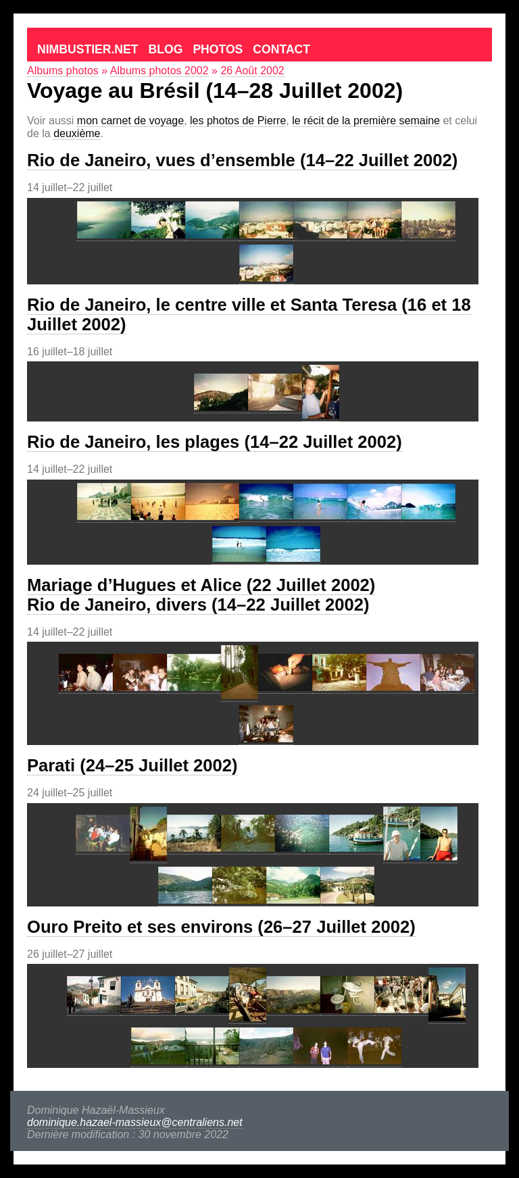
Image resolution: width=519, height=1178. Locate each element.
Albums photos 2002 (159, 70)
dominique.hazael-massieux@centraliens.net (135, 1122)
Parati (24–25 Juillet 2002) (132, 765)
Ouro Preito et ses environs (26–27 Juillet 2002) (221, 926)
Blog (166, 49)
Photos (218, 49)
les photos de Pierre (238, 120)
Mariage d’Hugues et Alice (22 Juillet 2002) (201, 584)
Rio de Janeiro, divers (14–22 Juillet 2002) (198, 604)
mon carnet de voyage (130, 120)
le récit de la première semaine (366, 120)
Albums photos (63, 70)
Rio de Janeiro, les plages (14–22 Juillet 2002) (214, 441)
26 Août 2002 (252, 70)
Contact (281, 49)
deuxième (76, 133)
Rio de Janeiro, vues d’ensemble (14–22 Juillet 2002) (242, 160)
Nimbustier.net (88, 49)
